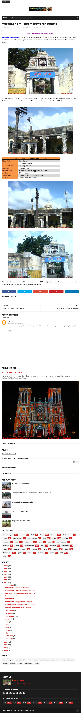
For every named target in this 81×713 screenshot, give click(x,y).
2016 (6, 577)
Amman (22, 535)
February (9, 636)
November (9, 611)
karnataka (6, 545)
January (8, 639)
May (7, 627)
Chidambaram (67, 535)
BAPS (32, 535)
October (8, 613)
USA (61, 553)
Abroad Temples (8, 535)
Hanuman (6, 542)
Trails (52, 553)
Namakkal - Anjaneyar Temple (17, 588)
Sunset (30, 553)
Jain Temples (61, 542)
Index (40, 542)
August (8, 619)
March (8, 633)
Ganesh (65, 538)
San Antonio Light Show (12, 372)
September (10, 616)
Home (5, 18)
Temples (42, 27)
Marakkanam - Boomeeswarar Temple (20, 604)
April (7, 630)
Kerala (17, 545)
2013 (6, 642)
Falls (44, 538)
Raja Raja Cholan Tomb (21, 521)
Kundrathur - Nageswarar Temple (18, 602)
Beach (42, 535)
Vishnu (5, 556)
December (9, 585)
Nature (5, 549)
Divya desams (32, 538)
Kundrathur (9, 599)
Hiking (16, 542)
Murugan (53, 545)
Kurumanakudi (11, 596)
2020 (6, 566)
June (7, 625)
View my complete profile (21, 683)
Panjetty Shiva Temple (20, 483)
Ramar (45, 549)
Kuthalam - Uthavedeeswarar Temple (20, 593)
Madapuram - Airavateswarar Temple (20, 590)
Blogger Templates (27, 710)
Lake (42, 545)
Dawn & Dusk (17, 538)
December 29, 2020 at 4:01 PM (17, 323)
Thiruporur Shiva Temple (21, 511)
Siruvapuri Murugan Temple (22, 502)
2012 (6, 645)
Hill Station (28, 542)
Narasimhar (65, 545)
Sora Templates (14, 710)
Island (49, 542)
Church (5, 538)
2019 (6, 569)
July (7, 622)
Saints (66, 549)
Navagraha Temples (20, 549)
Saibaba (55, 549)
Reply (9, 330)
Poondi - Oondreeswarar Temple (18, 607)
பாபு (9, 321)
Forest (54, 538)
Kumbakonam (29, 545)
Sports (20, 553)
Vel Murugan (19, 680)
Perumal (34, 549)
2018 (6, 571)
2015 (6, 580)
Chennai (53, 535)
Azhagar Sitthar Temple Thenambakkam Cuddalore (31, 493)
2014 (6, 583)
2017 (6, 574)
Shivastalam (35, 27)
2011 (5, 648)
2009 (6, 651)
